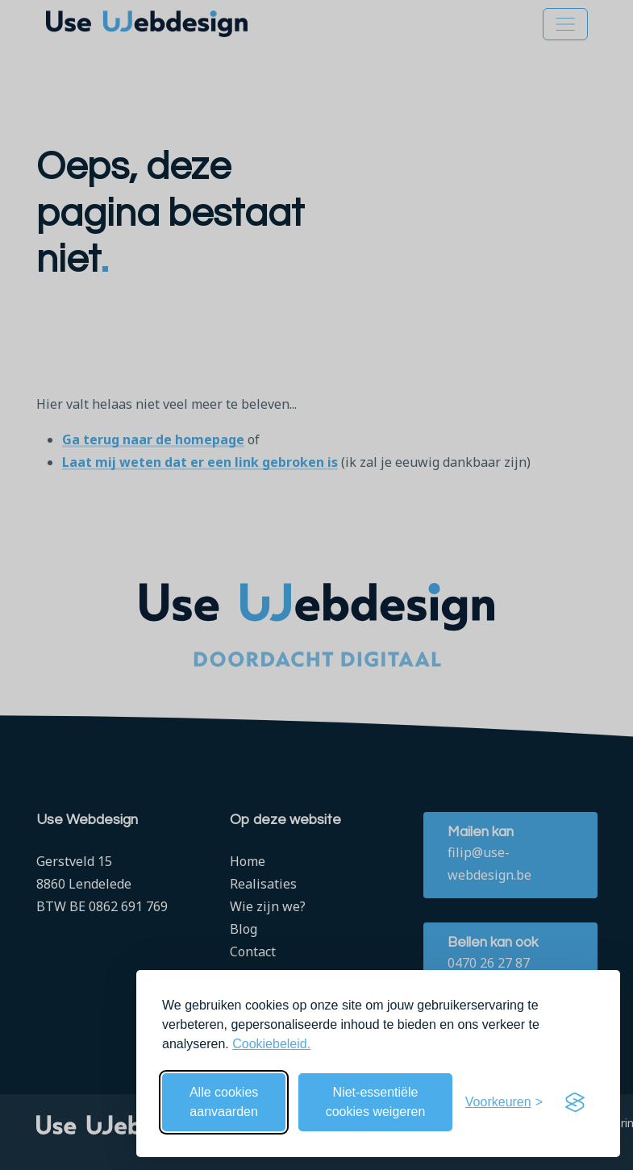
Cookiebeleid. (271, 1044)
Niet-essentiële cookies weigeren (376, 1101)
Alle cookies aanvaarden (223, 1101)
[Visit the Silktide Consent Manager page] (575, 1102)
